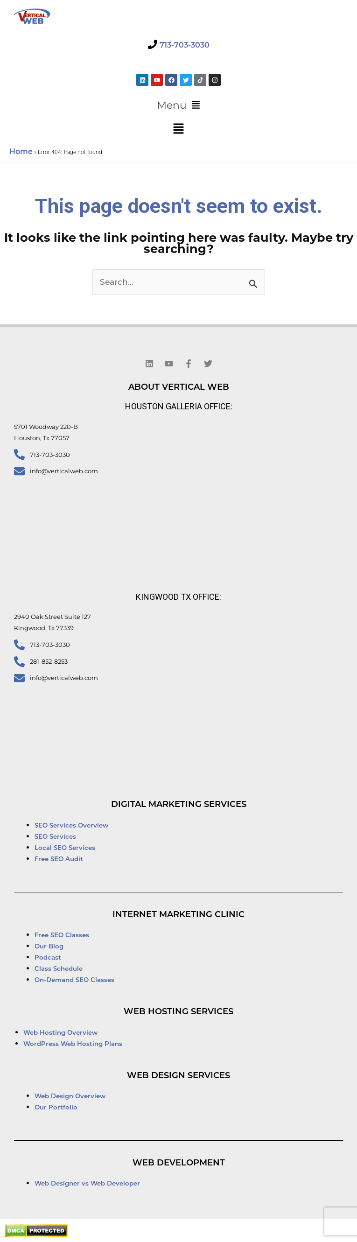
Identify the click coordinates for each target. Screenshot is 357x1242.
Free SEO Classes (62, 935)
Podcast (48, 957)
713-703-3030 (185, 45)
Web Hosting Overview (60, 1032)
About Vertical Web (178, 387)
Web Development (179, 1163)
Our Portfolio (56, 1107)
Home (21, 151)
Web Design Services (178, 1075)
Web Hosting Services (178, 1011)
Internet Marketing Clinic (178, 914)
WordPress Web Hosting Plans (72, 1043)
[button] (178, 105)
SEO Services (56, 836)
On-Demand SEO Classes (74, 979)
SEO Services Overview (71, 825)
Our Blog (49, 946)
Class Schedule (59, 968)
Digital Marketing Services (178, 804)
